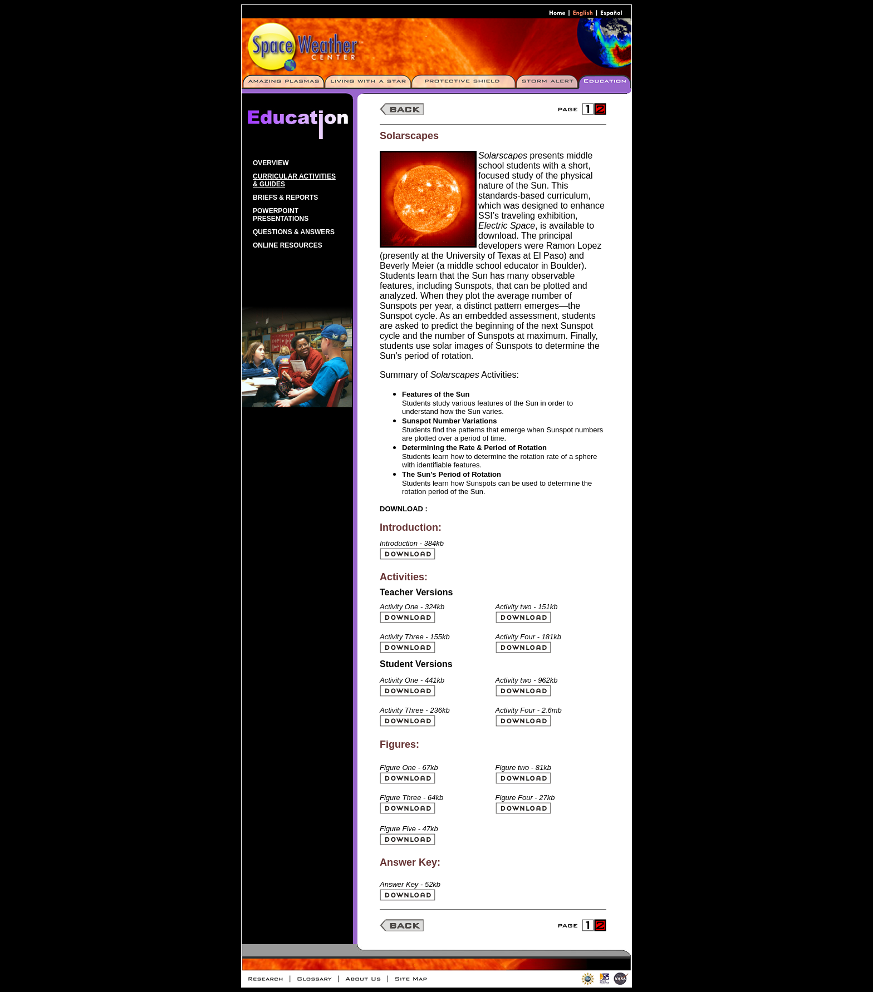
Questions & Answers (294, 232)
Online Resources (287, 245)
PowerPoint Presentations (280, 215)
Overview (270, 163)
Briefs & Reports (285, 197)
